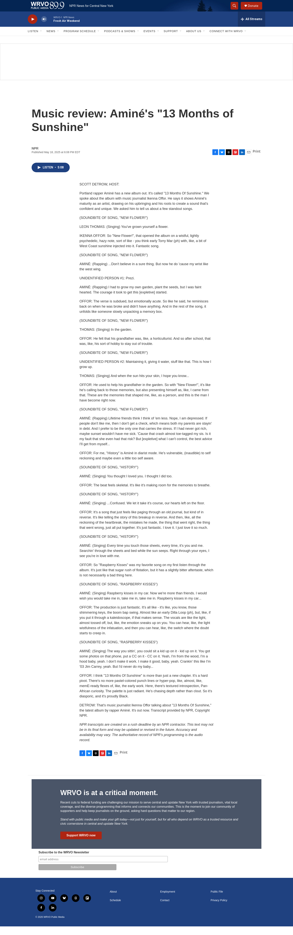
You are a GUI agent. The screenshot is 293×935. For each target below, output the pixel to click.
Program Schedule (80, 39)
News (51, 39)
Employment (167, 900)
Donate (255, 10)
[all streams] (251, 27)
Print (256, 160)
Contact (164, 908)
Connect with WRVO (226, 39)
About (113, 900)
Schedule (115, 908)
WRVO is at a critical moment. (109, 801)
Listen (33, 39)
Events (150, 39)
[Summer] (146, 70)
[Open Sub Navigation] (41, 39)
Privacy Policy (219, 908)
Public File (217, 900)
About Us (193, 39)
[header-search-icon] (236, 10)
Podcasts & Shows (119, 39)
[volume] (44, 28)
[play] (32, 28)
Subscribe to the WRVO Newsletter (63, 861)
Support (171, 39)
